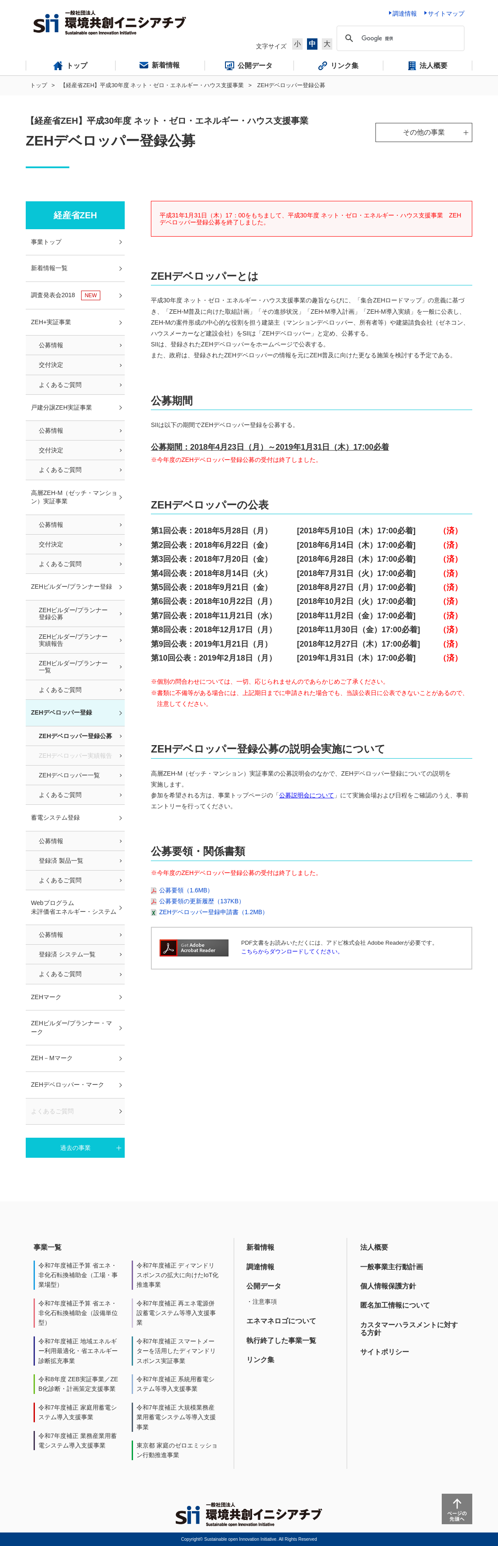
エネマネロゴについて (281, 1321)
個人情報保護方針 (388, 1286)
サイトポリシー (384, 1352)
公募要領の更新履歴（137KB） (202, 901)
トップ (38, 85)
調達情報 (260, 1267)
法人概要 (374, 1247)
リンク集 (260, 1359)
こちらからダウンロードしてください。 (292, 951)
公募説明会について (306, 795)
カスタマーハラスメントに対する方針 (409, 1328)
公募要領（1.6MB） (186, 890)
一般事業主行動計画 (391, 1267)
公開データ (263, 1286)
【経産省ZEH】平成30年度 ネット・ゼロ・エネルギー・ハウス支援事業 (152, 85)
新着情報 (260, 1247)
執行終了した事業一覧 (281, 1340)
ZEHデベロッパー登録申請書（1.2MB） (213, 912)
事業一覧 (47, 1247)
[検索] (399, 38)
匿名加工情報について (395, 1305)
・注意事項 (261, 1301)
